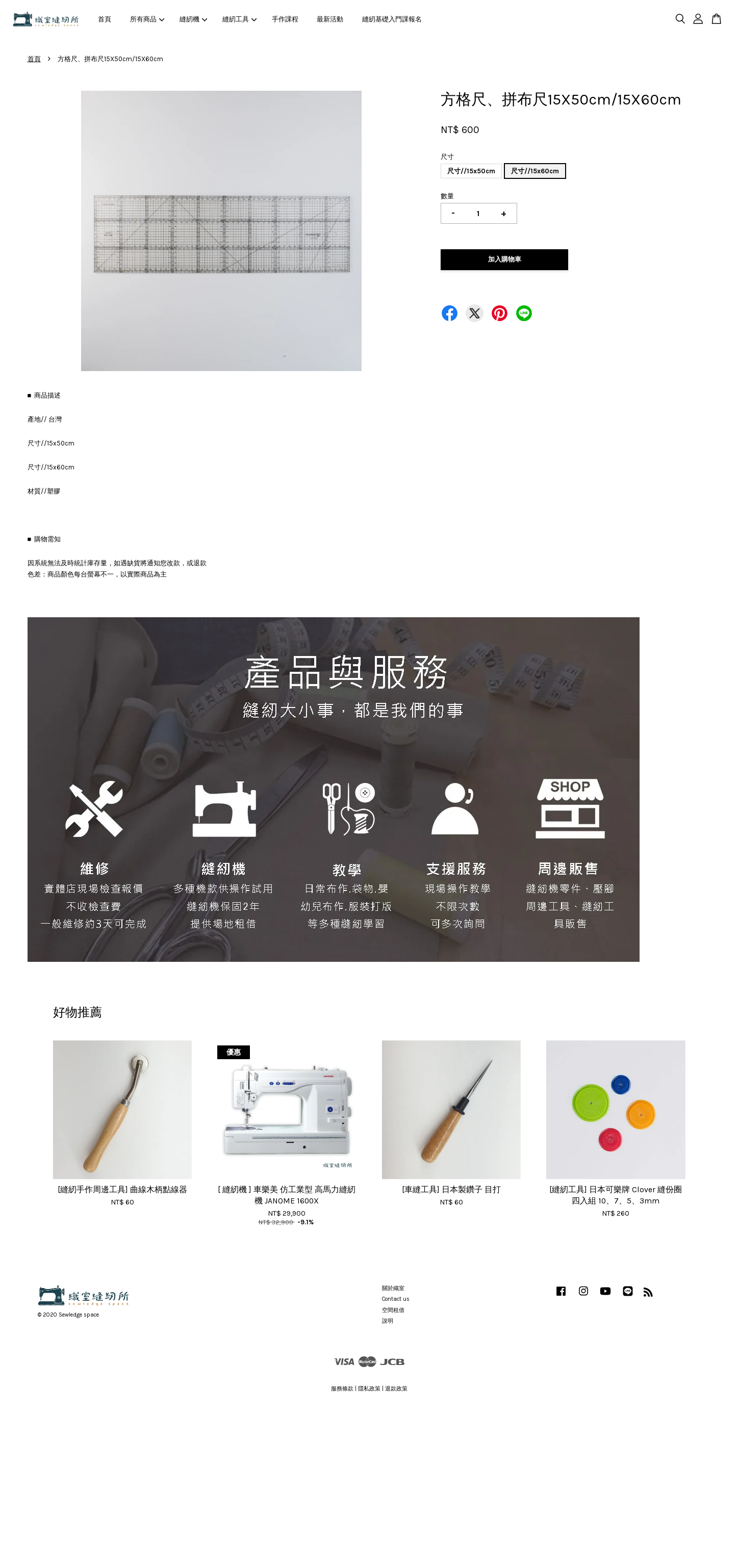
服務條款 (342, 1388)
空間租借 (393, 1310)
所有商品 (147, 19)
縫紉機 (194, 19)
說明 (387, 1321)
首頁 (104, 19)
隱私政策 (369, 1388)
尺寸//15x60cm (535, 171)
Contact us (396, 1299)
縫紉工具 (239, 19)
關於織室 (393, 1288)
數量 (447, 196)
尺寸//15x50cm (471, 171)
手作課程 (285, 19)
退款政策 (396, 1388)
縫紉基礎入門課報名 (392, 19)
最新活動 (330, 19)
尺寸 (447, 157)
